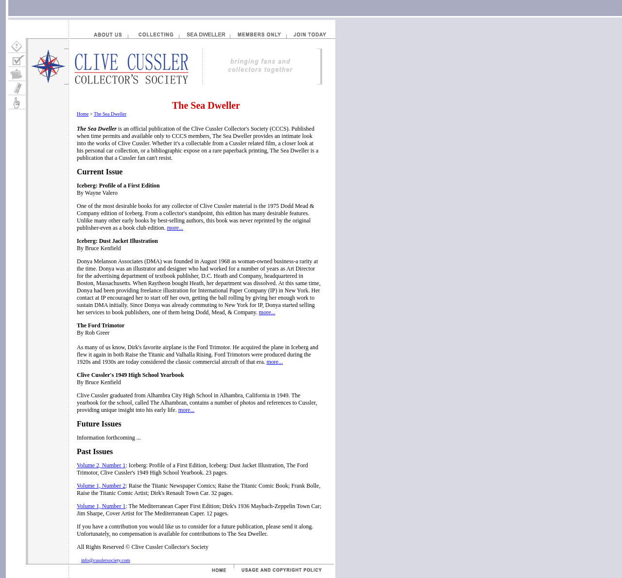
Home (82, 114)
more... (175, 227)
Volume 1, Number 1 (101, 506)
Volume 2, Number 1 (101, 465)
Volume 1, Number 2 (101, 485)
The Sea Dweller (110, 114)
